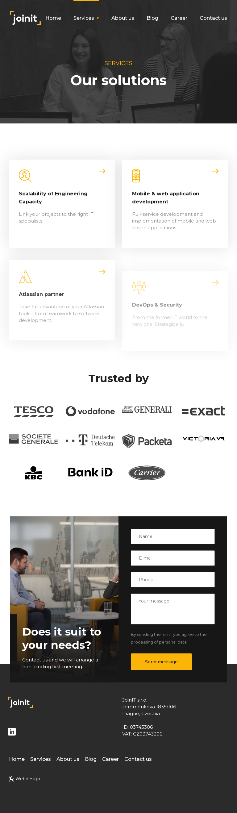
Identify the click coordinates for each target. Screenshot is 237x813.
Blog (152, 18)
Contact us (213, 18)
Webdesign (24, 779)
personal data (173, 642)
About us (122, 18)
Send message (161, 662)
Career (179, 18)
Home (53, 18)
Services (40, 759)
